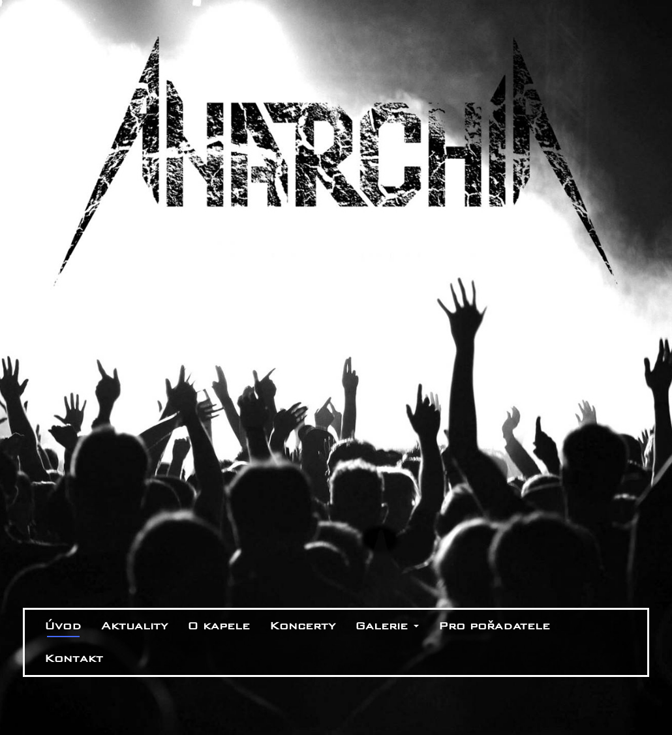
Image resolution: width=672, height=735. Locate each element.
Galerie (387, 626)
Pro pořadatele (494, 626)
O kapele (218, 626)
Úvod (63, 626)
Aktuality (134, 626)
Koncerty (302, 626)
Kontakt (73, 658)
